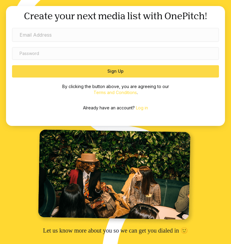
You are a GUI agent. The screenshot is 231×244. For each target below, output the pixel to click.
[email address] (115, 35)
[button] (115, 71)
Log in (142, 107)
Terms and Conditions (115, 92)
